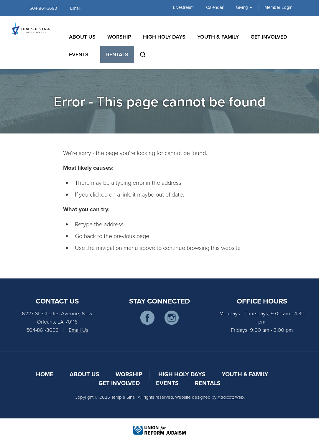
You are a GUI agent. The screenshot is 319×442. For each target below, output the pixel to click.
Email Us (78, 329)
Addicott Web (231, 397)
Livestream (183, 7)
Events (78, 54)
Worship (119, 36)
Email (75, 8)
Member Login (278, 7)
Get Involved (269, 36)
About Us (82, 36)
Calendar (214, 7)
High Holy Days (164, 36)
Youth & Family (218, 36)
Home (44, 374)
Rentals (117, 54)
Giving (244, 7)
